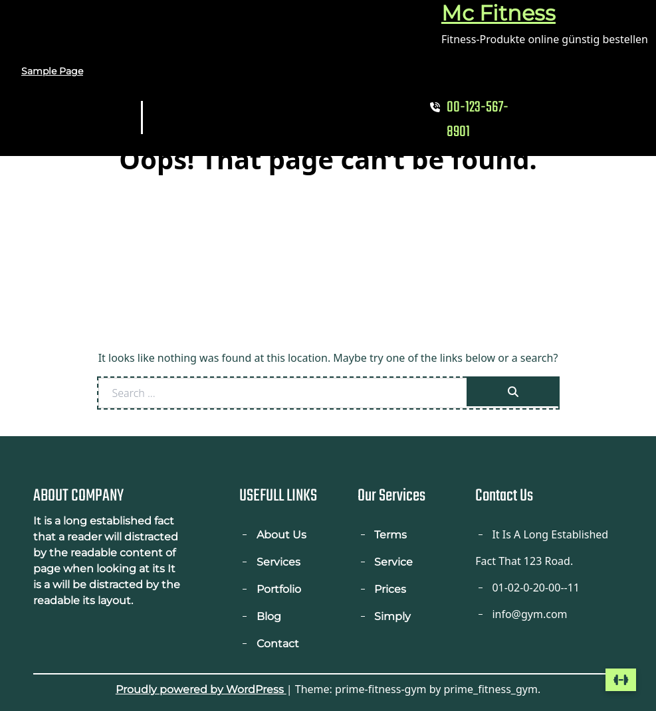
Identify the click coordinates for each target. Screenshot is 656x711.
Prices (390, 589)
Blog (269, 616)
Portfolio (279, 589)
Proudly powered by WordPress (201, 689)
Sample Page (52, 71)
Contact (278, 643)
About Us (281, 534)
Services (278, 562)
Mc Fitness (498, 13)
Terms (390, 534)
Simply (392, 616)
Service (393, 562)
